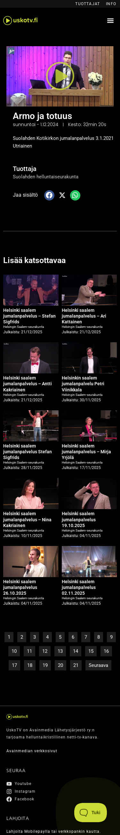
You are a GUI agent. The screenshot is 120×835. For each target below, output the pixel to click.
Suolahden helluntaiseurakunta (45, 177)
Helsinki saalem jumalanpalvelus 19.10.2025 (79, 519)
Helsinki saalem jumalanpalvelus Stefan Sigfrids (27, 451)
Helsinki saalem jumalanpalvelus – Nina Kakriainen (27, 519)
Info (111, 4)
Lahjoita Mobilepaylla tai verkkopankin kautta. (53, 831)
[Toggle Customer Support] (90, 812)
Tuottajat (87, 4)
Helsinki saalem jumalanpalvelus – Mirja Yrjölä (86, 451)
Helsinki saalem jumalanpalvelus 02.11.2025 (79, 587)
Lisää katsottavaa (34, 260)
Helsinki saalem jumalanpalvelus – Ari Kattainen (84, 316)
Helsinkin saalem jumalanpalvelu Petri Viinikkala (83, 383)
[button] (110, 20)
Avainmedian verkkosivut (31, 751)
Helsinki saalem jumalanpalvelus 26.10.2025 (20, 587)
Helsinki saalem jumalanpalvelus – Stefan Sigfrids (29, 316)
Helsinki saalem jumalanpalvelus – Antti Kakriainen (27, 383)
